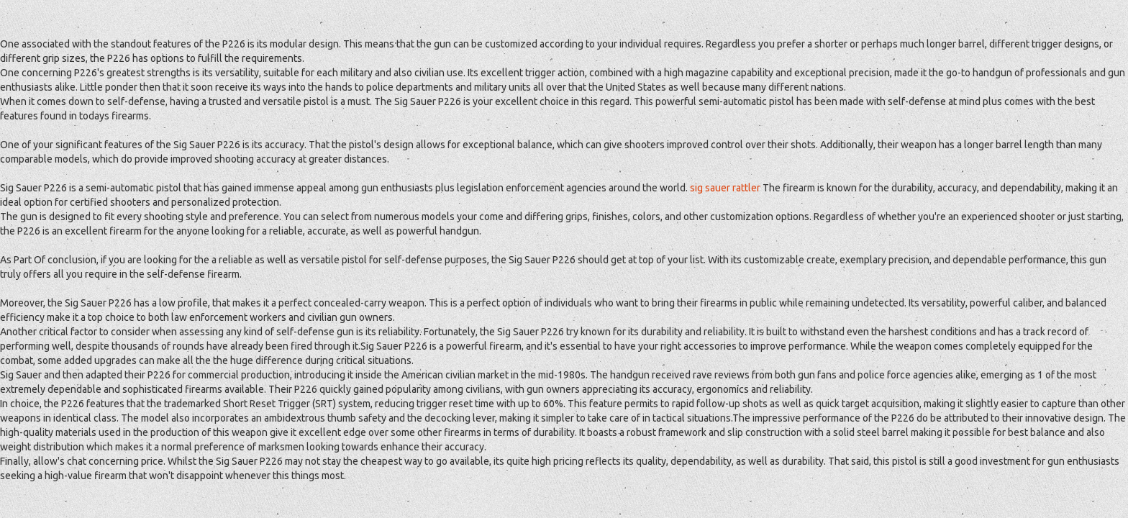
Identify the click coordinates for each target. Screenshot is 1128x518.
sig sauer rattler (725, 188)
